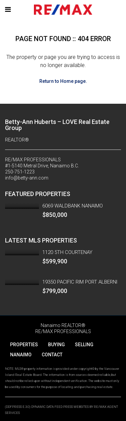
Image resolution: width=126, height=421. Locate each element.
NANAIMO (21, 354)
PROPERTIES (24, 344)
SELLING (84, 344)
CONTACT (52, 354)
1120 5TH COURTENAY (67, 252)
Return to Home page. (63, 81)
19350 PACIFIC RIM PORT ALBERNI (79, 282)
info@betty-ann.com (26, 178)
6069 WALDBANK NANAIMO (72, 206)
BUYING (56, 344)
